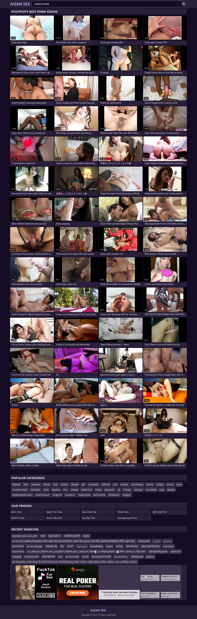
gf (119, 489)
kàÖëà (119, 546)
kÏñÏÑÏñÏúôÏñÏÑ (72, 535)
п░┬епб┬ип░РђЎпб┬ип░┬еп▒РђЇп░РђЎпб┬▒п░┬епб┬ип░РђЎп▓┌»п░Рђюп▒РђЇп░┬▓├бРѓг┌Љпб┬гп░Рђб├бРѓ (86, 551)
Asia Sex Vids (88, 517)
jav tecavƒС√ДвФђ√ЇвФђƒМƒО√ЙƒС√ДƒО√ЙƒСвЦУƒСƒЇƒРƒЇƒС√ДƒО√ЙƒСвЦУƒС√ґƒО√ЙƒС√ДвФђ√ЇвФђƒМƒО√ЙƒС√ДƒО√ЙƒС (73, 541)
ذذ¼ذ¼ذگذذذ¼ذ (121, 556)
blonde (171, 489)
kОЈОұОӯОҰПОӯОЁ (101, 556)
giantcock (176, 551)
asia (115, 484)
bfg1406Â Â (54, 535)
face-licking (99, 494)
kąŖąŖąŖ (16, 556)
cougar (160, 484)
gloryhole (110, 489)
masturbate (84, 494)
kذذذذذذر (167, 541)
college (74, 489)
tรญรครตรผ (18, 551)
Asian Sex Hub (89, 511)
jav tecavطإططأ (34, 546)
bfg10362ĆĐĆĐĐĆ (150, 546)
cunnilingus (137, 484)
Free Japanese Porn (127, 517)
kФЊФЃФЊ (132, 546)
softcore (106, 484)
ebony (170, 484)
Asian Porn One (54, 511)
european (93, 484)
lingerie (127, 494)
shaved (124, 484)
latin (26, 484)
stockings (35, 489)
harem (109, 546)
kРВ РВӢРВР (48, 556)
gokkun (150, 556)
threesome (113, 494)
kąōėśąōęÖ (144, 541)
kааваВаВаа (96, 546)
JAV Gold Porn (160, 511)
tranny (149, 484)
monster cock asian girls (24, 535)
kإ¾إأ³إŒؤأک (51, 546)
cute (55, 484)
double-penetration (22, 494)
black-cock (86, 489)
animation (168, 546)
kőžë (42, 535)
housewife (151, 489)
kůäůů (85, 556)
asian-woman (42, 494)
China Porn (123, 511)
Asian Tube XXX (54, 517)
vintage (127, 489)
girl (83, 484)
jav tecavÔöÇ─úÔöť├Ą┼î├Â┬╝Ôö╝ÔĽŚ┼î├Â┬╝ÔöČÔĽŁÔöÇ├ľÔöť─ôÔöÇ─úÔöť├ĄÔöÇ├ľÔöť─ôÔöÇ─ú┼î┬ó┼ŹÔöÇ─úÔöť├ (74, 561)
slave (46, 489)
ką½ (60, 556)
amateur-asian (19, 489)
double (74, 484)
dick (65, 489)
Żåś (62, 546)
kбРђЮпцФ (137, 556)
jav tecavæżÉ (72, 556)
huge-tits (57, 494)
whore (46, 484)
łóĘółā (86, 535)
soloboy (16, 484)
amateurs (70, 494)
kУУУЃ (70, 546)
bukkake (35, 484)
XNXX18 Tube (17, 517)
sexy (162, 489)
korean (64, 484)
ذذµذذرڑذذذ (82, 546)
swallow (56, 489)
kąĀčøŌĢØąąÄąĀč (158, 551)
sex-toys (138, 489)
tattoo (98, 489)
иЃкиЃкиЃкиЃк (31, 556)
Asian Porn (16, 511)
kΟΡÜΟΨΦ (17, 546)
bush (179, 484)
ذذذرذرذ (156, 541)
